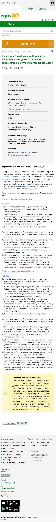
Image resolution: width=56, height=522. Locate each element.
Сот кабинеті (8, 448)
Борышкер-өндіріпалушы (13, 451)
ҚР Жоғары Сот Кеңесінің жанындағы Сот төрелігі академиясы (25, 104)
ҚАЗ (3, 3)
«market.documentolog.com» (26, 186)
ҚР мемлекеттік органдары (14, 463)
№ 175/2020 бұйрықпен (14, 250)
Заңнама (34, 451)
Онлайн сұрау (28, 44)
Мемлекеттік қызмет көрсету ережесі (23, 152)
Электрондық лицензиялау (14, 442)
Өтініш (7, 204)
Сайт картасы (36, 461)
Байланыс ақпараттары (40, 442)
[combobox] (28, 31)
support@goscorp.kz (9, 482)
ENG (13, 3)
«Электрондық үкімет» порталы (21, 109)
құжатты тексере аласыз (20, 155)
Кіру (30, 8)
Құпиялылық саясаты (39, 454)
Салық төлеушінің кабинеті (14, 445)
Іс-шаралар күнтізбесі (12, 454)
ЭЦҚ (14, 184)
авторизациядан (21, 171)
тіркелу (42, 8)
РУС (8, 3)
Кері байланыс (37, 457)
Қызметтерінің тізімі (39, 445)
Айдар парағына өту (13, 67)
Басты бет (6, 35)
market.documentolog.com (14, 176)
